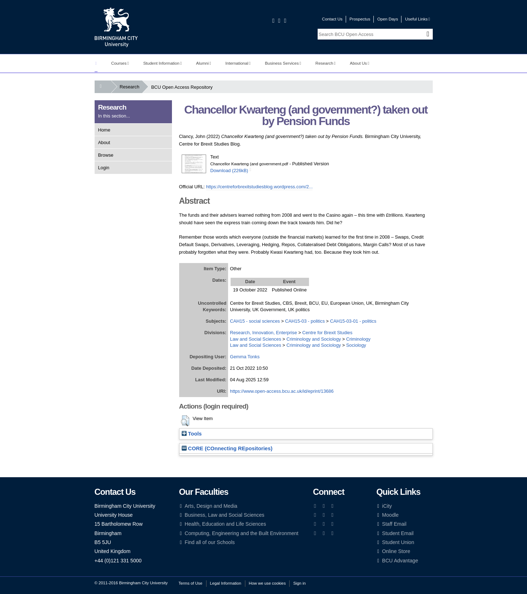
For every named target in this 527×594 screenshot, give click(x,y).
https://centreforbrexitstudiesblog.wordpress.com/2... (259, 186)
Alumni (203, 63)
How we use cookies (267, 583)
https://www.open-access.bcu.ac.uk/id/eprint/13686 (281, 391)
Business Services (283, 63)
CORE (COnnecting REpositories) (227, 448)
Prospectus (360, 19)
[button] (185, 420)
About (104, 142)
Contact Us (332, 19)
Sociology (356, 345)
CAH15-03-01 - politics (353, 321)
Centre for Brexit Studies (327, 332)
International (238, 63)
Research (325, 63)
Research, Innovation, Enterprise (263, 332)
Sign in (299, 583)
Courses (120, 63)
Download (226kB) (229, 170)
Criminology (358, 339)
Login (103, 167)
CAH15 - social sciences (255, 321)
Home (104, 130)
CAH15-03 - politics (305, 321)
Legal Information (225, 583)
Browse (106, 155)
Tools (192, 434)
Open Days (387, 19)
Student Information (162, 63)
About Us (359, 63)
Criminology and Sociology (313, 339)
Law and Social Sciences (255, 339)
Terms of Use (190, 583)
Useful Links (417, 19)
